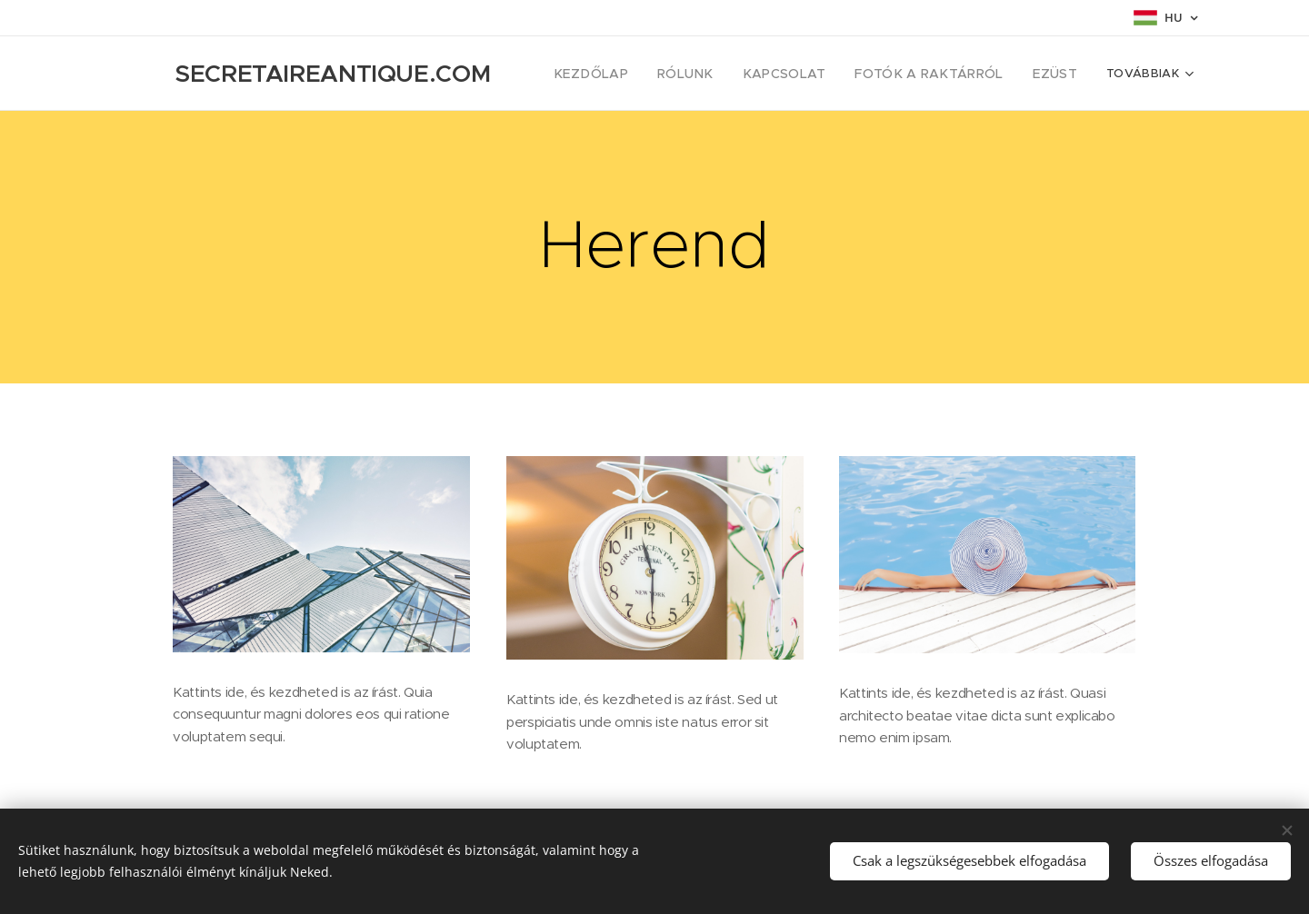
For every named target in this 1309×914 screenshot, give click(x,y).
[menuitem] (629, 73)
